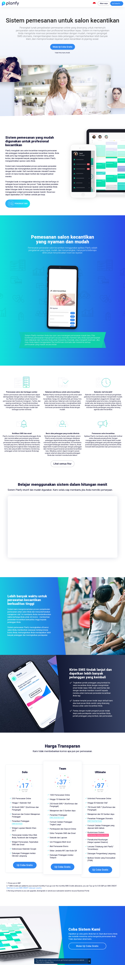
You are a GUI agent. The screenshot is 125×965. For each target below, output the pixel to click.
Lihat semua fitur (62, 463)
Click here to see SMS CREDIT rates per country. (24, 888)
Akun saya (104, 3)
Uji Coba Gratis (117, 3)
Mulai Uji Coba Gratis (62, 47)
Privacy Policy (49, 962)
